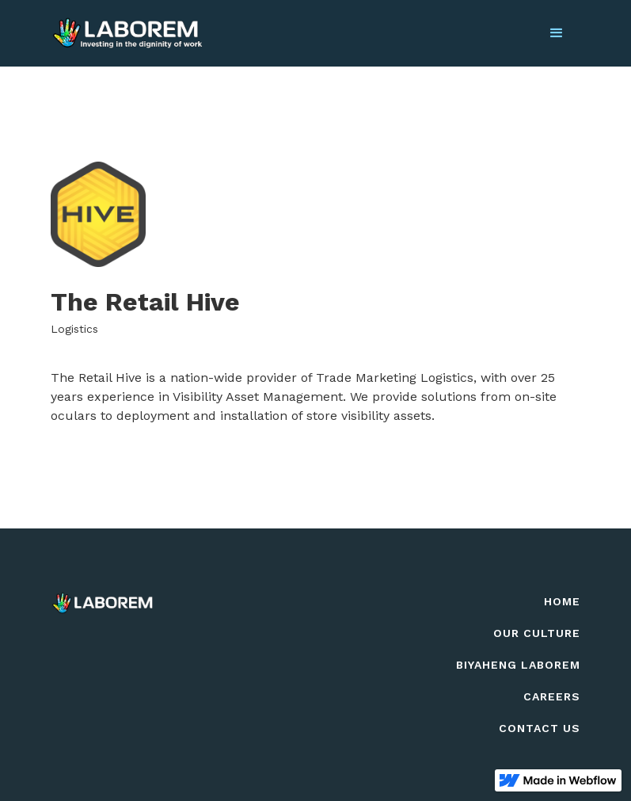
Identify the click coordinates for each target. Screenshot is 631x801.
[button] (556, 33)
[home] (127, 33)
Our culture (536, 633)
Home (562, 601)
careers (551, 696)
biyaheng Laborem (518, 664)
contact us (539, 728)
